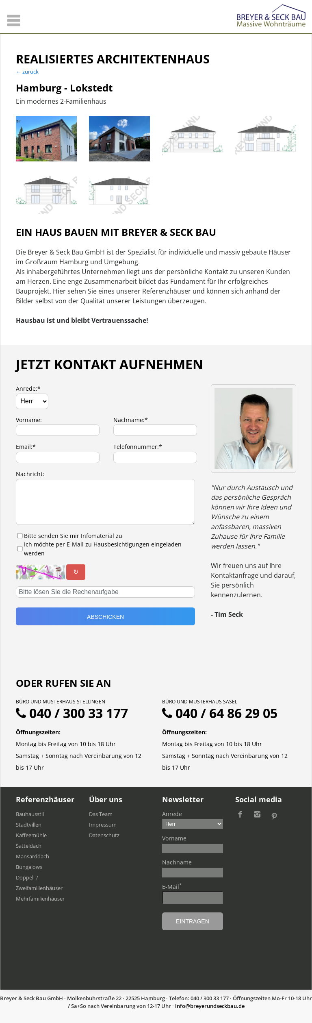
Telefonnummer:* (137, 447)
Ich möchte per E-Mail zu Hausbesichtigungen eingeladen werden (103, 548)
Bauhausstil (30, 814)
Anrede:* (28, 388)
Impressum (103, 824)
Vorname (174, 838)
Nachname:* (130, 420)
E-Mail (172, 886)
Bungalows (29, 867)
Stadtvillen (28, 824)
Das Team (101, 814)
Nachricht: (30, 474)
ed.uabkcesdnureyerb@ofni (210, 1006)
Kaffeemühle (31, 835)
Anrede (172, 814)
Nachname (177, 862)
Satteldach (28, 845)
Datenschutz (104, 835)
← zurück (27, 71)
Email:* (26, 447)
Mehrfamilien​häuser (40, 898)
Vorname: (29, 420)
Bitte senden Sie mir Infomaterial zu (73, 536)
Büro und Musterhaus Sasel (199, 701)
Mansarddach (32, 856)
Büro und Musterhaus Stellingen (60, 701)
